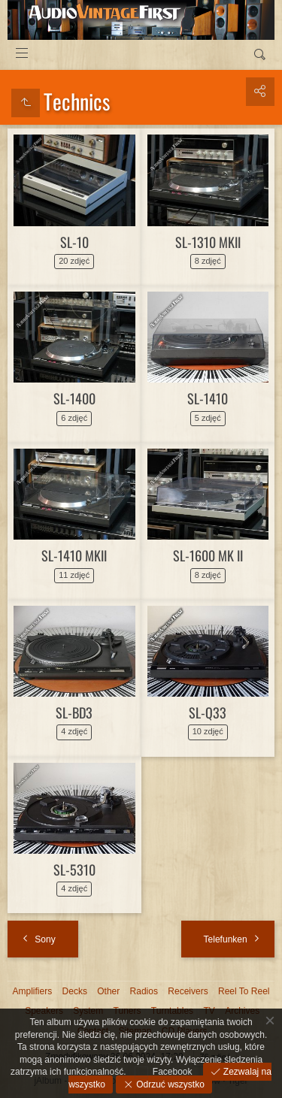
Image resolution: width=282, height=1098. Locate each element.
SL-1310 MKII (208, 242)
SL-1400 (74, 398)
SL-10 (74, 242)
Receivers (188, 991)
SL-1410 (207, 398)
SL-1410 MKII (74, 555)
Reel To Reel (243, 991)
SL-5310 (74, 869)
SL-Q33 (207, 712)
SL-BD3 (74, 712)
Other (108, 991)
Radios (144, 991)
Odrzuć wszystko (169, 1084)
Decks (74, 991)
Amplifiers (33, 991)
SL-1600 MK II (208, 555)
